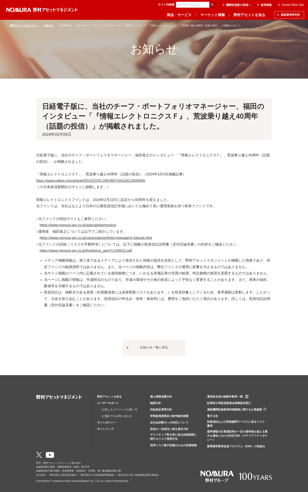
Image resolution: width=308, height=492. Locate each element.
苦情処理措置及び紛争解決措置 (169, 416)
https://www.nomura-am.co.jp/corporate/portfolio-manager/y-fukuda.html (96, 238)
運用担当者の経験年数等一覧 (225, 396)
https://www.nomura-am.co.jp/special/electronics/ (78, 225)
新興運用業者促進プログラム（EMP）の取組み (236, 446)
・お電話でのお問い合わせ (115, 416)
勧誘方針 (155, 403)
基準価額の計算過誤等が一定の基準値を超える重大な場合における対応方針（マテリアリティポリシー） (237, 435)
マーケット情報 (212, 15)
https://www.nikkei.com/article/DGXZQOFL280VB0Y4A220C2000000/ (90, 181)
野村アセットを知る (249, 15)
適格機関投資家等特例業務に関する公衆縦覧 (234, 409)
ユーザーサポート (108, 403)
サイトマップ (105, 429)
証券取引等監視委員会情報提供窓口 (229, 403)
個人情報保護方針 (161, 396)
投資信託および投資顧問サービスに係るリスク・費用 (237, 423)
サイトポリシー (106, 422)
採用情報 (266, 4)
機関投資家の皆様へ (238, 4)
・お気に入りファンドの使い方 (118, 409)
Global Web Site (292, 4)
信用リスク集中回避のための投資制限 (173, 445)
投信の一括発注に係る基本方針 (169, 429)
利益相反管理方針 (161, 409)
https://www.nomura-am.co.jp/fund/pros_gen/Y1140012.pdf (86, 251)
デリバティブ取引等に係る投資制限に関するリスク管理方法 (173, 436)
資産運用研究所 (290, 14)
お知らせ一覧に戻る (154, 347)
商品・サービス (179, 15)
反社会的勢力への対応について (169, 422)
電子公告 (212, 416)
